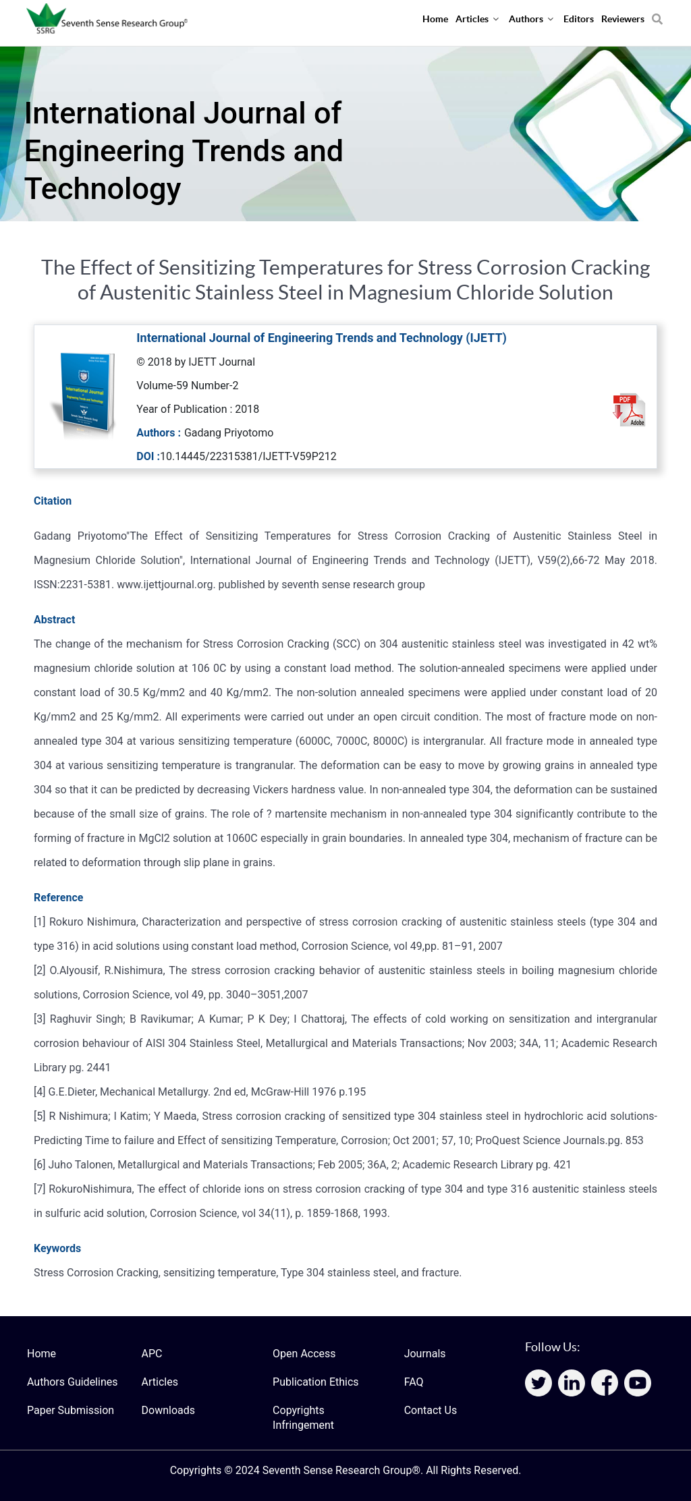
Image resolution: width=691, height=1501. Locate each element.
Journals (425, 1353)
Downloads (168, 1410)
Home (41, 1353)
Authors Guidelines (72, 1382)
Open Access (304, 1353)
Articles (160, 1382)
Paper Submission (70, 1410)
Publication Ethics (315, 1382)
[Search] (657, 14)
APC (152, 1353)
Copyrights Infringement (303, 1418)
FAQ (414, 1382)
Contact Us (431, 1410)
